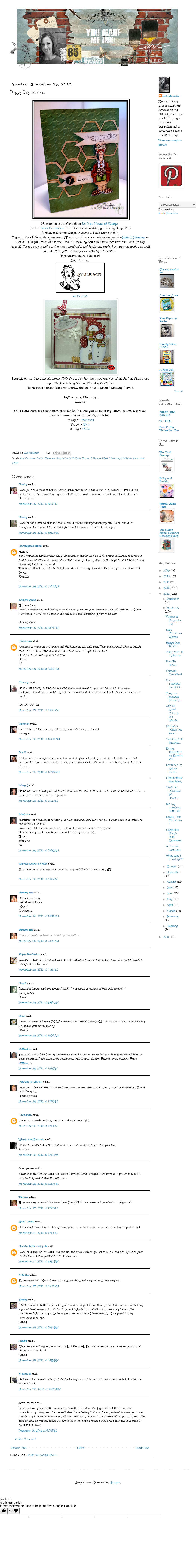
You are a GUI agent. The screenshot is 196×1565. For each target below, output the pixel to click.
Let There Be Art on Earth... (174, 768)
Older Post (142, 1448)
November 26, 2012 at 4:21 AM (38, 879)
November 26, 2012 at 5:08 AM (39, 941)
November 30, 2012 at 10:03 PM (40, 1389)
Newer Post (18, 1448)
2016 (167, 570)
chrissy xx (26, 892)
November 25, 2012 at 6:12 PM (38, 504)
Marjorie (24, 814)
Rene (22, 1016)
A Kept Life (167, 370)
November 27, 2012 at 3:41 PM (38, 1233)
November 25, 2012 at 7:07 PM (39, 586)
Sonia (22, 983)
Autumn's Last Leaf (173, 848)
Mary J (23, 785)
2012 (167, 594)
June (170, 893)
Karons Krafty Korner (33, 864)
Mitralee (24, 1275)
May (170, 899)
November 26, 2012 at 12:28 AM (39, 772)
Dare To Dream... (172, 663)
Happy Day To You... (173, 644)
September (173, 872)
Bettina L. (25, 1049)
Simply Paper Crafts (168, 345)
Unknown (25, 641)
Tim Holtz (166, 421)
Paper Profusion (29, 954)
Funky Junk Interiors (167, 413)
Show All (178, 391)
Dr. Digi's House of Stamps (100, 224)
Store (86, 429)
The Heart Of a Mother (174, 653)
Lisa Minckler (171, 96)
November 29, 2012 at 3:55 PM (39, 1360)
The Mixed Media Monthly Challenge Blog (169, 532)
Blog (86, 424)
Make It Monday (133, 237)
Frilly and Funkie (166, 479)
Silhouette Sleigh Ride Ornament (174, 835)
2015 (167, 576)
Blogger (115, 1482)
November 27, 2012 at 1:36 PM (38, 1208)
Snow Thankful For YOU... (173, 683)
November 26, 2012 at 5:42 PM (38, 1155)
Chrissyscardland (169, 271)
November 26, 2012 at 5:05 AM (39, 916)
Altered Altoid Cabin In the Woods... (172, 713)
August (172, 882)
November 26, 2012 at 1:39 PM (38, 1101)
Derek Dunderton (52, 228)
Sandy (23, 484)
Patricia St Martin (30, 1082)
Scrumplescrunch (30, 546)
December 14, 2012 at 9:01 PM (38, 1430)
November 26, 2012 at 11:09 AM (39, 1035)
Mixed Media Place (168, 505)
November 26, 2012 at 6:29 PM (39, 1184)
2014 (166, 582)
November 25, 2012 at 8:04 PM (39, 628)
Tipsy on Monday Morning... (173, 696)
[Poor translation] (14, 1511)
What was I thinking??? (174, 857)
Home (81, 1448)
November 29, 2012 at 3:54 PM (38, 1327)
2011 (166, 937)
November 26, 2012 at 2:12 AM (38, 801)
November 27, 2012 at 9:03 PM (39, 1286)
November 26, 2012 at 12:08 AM (39, 739)
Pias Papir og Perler (168, 320)
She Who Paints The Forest (174, 729)
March (171, 911)
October (172, 866)
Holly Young (26, 1221)
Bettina (23, 1063)
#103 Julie (80, 296)
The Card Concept (165, 454)
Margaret (25, 1374)
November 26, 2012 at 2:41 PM (38, 1126)
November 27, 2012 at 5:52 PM (39, 1261)
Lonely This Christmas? (174, 820)
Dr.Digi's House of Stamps (87, 458)
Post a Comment (25, 1439)
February (173, 916)
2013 (167, 588)
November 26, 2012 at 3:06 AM (39, 850)
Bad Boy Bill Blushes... (174, 741)
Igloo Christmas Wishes (174, 633)
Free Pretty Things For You (169, 428)
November (173, 608)
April (170, 905)
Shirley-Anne (27, 600)
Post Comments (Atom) (42, 1455)
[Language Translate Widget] (177, 205)
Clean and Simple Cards (58, 458)
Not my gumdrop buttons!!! (173, 807)
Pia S (22, 752)
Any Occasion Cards (31, 458)
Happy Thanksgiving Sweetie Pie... (174, 754)
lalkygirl (24, 724)
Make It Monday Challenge (117, 458)
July (170, 887)
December (173, 599)
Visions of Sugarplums (173, 620)
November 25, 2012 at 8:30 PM (39, 669)
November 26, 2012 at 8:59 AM (39, 1002)
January (172, 926)
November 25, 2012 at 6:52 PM (39, 533)
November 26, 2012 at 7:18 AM (38, 969)
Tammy (23, 1197)
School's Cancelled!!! (174, 672)
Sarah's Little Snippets (33, 1246)
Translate (168, 213)
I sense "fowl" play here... (174, 779)
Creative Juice (169, 295)
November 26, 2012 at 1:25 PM (38, 1068)
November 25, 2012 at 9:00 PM (39, 710)
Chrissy (24, 682)
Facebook (87, 420)
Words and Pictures (31, 1139)
